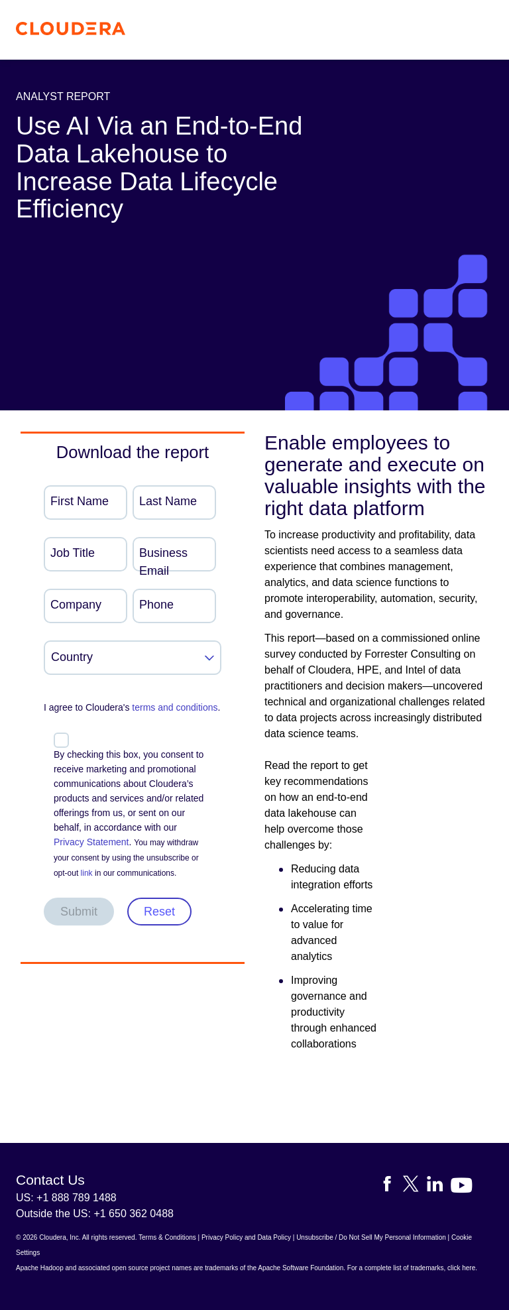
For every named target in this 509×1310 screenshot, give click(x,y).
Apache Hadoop (40, 1268)
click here (461, 1268)
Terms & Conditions (167, 1237)
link (87, 873)
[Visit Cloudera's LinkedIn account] (439, 1186)
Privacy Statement (91, 842)
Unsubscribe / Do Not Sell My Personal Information (371, 1237)
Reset (159, 911)
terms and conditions (174, 707)
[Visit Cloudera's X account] (415, 1186)
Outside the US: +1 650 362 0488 (95, 1213)
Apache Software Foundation (300, 1268)
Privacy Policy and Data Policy (246, 1237)
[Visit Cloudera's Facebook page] (391, 1186)
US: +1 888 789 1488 (66, 1197)
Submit (78, 911)
